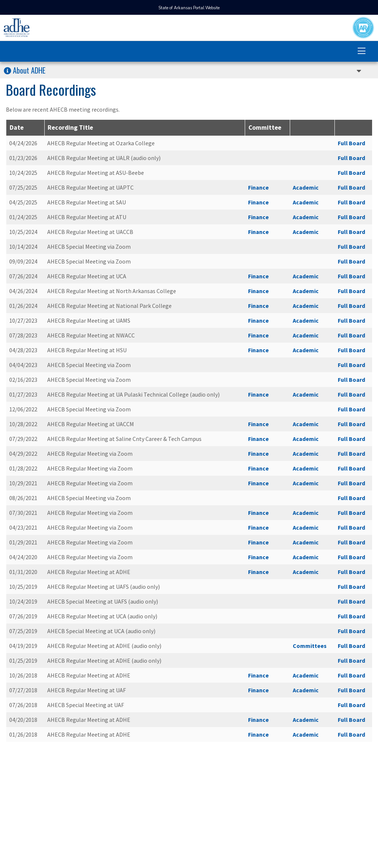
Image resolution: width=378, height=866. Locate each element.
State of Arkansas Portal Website (189, 8)
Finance (258, 187)
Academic (306, 187)
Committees (310, 645)
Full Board (351, 143)
